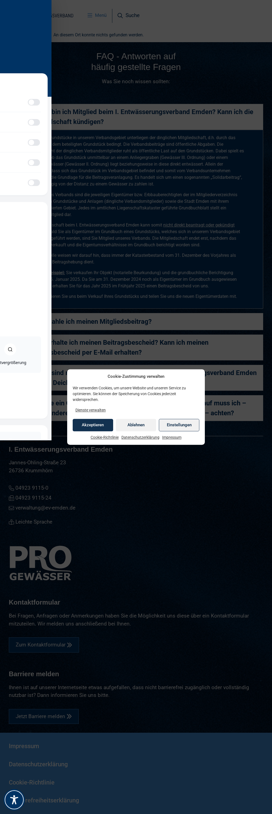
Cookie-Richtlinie (105, 437)
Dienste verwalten (90, 410)
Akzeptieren (93, 424)
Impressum (171, 437)
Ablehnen (136, 424)
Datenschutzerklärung (140, 437)
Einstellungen (179, 424)
